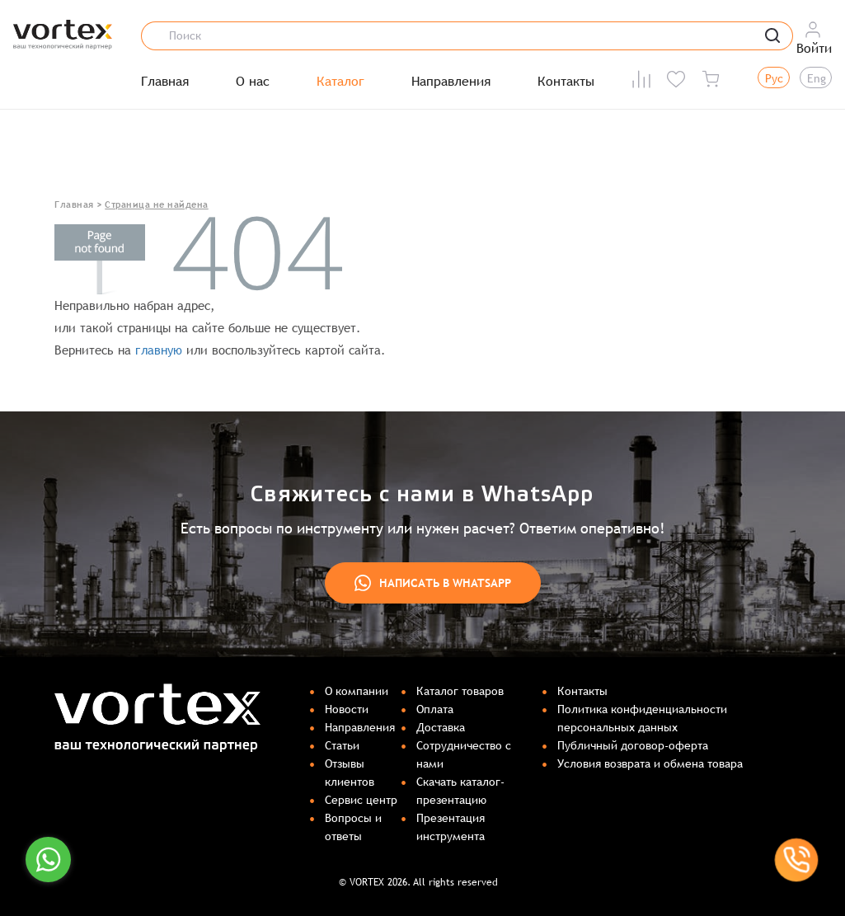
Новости (347, 709)
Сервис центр (361, 799)
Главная (165, 81)
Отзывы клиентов (349, 772)
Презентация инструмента (450, 827)
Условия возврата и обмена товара (650, 763)
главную (158, 350)
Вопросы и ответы (353, 827)
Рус (774, 78)
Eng (816, 78)
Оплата (434, 709)
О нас (253, 81)
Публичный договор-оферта (632, 745)
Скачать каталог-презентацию (460, 790)
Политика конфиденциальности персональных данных (642, 718)
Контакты (566, 81)
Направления (451, 81)
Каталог (340, 81)
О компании (356, 691)
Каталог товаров (460, 691)
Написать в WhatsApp (432, 583)
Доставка (440, 727)
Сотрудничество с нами (463, 754)
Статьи (342, 745)
